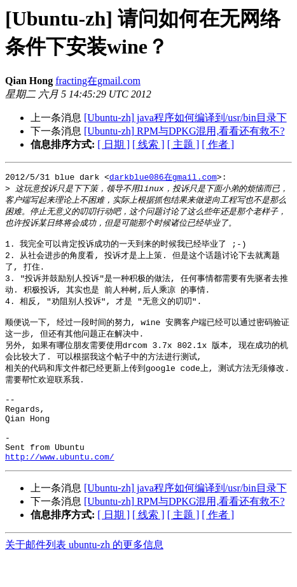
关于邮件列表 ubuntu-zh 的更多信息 (84, 574)
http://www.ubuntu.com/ (59, 486)
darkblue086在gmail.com (163, 177)
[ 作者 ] (218, 144)
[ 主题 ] (183, 144)
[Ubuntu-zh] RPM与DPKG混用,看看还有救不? (184, 131)
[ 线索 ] (148, 144)
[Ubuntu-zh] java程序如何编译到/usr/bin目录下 (185, 117)
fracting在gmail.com (98, 80)
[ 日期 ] (113, 144)
